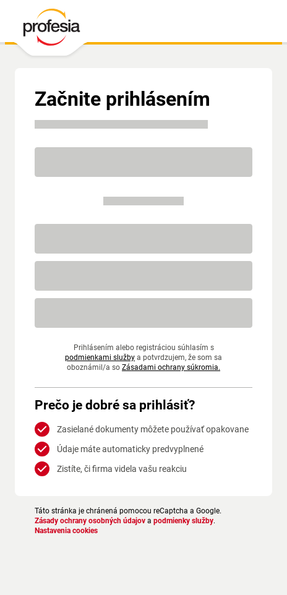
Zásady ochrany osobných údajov (90, 520)
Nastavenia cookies (66, 530)
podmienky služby (183, 520)
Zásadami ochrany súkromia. (143, 367)
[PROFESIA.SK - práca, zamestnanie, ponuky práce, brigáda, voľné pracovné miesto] (51, 30)
